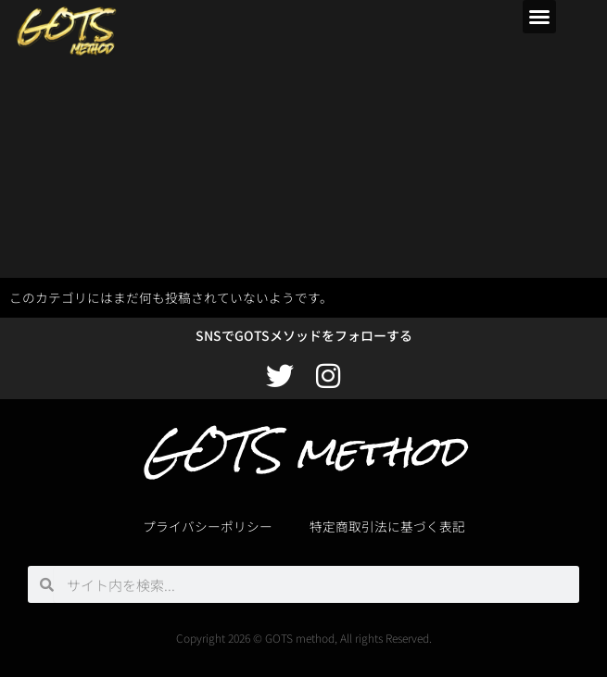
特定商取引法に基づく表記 (387, 526)
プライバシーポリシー (207, 526)
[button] (539, 16)
